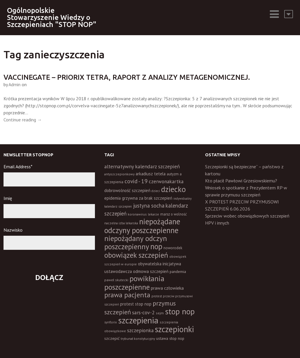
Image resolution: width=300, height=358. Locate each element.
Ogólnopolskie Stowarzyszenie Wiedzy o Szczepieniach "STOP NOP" (51, 17)
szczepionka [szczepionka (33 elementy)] (140, 330)
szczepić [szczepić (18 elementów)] (112, 338)
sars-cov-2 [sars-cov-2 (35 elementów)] (143, 312)
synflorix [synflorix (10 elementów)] (110, 322)
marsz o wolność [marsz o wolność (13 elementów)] (173, 214)
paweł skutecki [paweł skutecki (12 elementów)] (116, 280)
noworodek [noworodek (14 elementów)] (172, 247)
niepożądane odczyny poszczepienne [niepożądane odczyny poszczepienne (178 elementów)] (142, 225)
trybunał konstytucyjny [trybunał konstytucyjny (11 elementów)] (138, 338)
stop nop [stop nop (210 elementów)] (180, 311)
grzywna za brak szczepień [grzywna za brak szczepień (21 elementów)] (147, 198)
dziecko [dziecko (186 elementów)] (173, 189)
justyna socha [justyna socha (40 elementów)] (148, 205)
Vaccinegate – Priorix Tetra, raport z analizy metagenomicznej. (127, 77)
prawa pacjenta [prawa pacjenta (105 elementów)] (127, 294)
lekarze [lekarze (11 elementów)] (153, 214)
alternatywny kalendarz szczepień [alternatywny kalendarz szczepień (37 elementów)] (142, 166)
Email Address (18, 166)
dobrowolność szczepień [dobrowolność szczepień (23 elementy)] (127, 190)
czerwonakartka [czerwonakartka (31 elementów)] (166, 181)
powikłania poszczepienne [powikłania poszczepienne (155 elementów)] (134, 283)
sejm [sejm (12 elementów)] (160, 313)
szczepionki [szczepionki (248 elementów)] (174, 329)
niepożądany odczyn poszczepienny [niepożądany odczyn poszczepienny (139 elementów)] (135, 242)
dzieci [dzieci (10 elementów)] (155, 191)
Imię (8, 198)
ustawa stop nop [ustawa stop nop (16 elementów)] (170, 338)
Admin (14, 84)
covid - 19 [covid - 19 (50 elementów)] (136, 181)
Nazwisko (13, 230)
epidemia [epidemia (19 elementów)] (112, 198)
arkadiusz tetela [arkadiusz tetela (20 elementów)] (151, 174)
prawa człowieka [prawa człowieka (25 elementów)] (167, 288)
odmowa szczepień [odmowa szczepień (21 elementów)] (150, 271)
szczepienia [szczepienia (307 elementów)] (138, 320)
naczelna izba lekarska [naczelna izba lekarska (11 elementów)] (121, 223)
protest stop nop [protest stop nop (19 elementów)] (135, 304)
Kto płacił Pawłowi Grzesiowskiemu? (241, 181)
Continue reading (23, 120)
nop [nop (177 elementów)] (156, 246)
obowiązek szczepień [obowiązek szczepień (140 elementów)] (136, 255)
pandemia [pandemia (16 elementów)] (178, 271)
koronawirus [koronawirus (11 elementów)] (137, 214)
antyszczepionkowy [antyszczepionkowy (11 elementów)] (119, 174)
